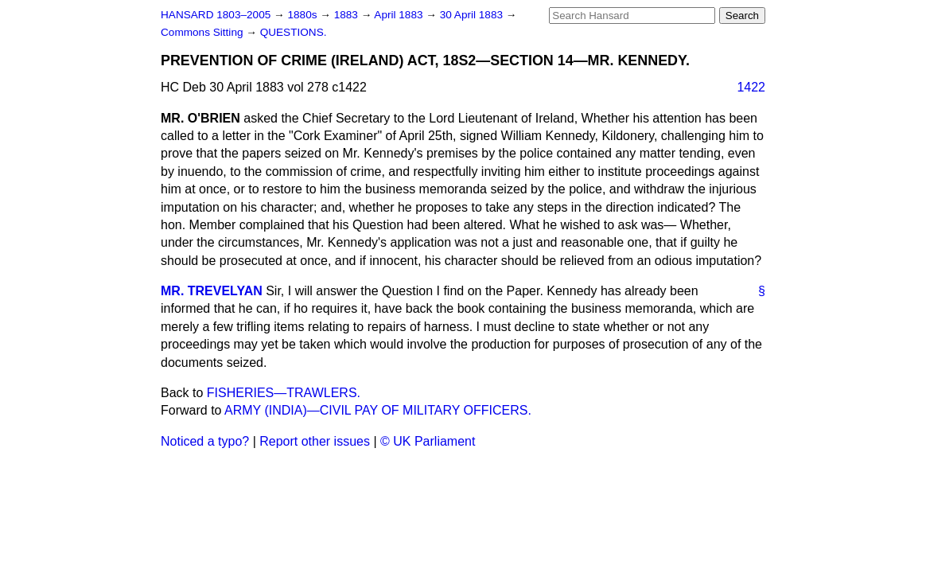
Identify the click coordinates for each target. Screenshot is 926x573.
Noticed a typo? (205, 441)
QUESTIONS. (293, 32)
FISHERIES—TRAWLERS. (283, 393)
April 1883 (400, 15)
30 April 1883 (473, 15)
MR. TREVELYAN (212, 291)
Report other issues (314, 441)
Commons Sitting (203, 32)
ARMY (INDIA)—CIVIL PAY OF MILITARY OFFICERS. (377, 410)
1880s (303, 15)
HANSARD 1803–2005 (215, 15)
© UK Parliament (427, 441)
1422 (751, 87)
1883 (347, 15)
